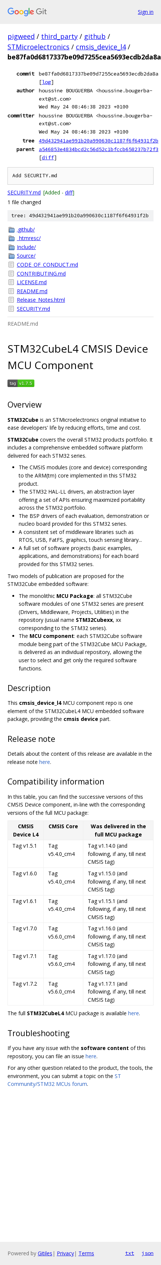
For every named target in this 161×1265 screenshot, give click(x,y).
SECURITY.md (24, 192)
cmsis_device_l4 (101, 46)
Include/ (26, 247)
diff (48, 157)
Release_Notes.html (41, 299)
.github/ (26, 229)
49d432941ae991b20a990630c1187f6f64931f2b (98, 140)
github (95, 36)
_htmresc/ (29, 238)
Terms (86, 1253)
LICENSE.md (32, 282)
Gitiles (45, 1253)
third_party (59, 36)
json (148, 1253)
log (46, 82)
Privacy (65, 1253)
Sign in (146, 11)
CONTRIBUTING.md (41, 273)
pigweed (21, 36)
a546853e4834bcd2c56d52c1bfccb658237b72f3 (98, 149)
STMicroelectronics (38, 46)
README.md (32, 291)
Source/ (26, 255)
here (44, 761)
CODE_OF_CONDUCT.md (47, 264)
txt (129, 1253)
